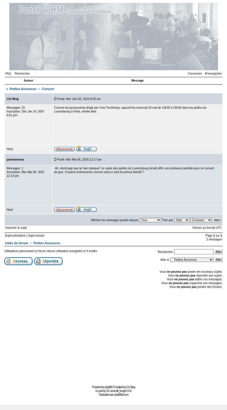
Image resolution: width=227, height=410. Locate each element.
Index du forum (16, 243)
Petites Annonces (23, 89)
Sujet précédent (15, 235)
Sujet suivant (36, 235)
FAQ (8, 73)
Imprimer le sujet (16, 227)
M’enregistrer (213, 73)
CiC (108, 391)
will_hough (120, 391)
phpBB (108, 387)
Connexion (195, 73)
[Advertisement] (113, 336)
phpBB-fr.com (121, 394)
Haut (10, 149)
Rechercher (22, 73)
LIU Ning (130, 387)
